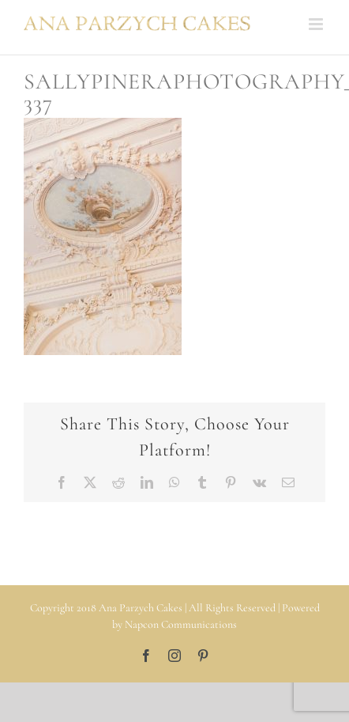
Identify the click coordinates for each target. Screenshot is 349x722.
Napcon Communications (181, 624)
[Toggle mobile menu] (317, 24)
